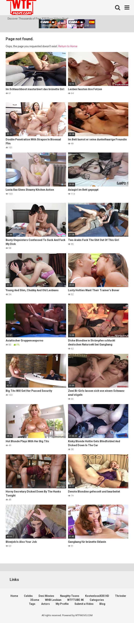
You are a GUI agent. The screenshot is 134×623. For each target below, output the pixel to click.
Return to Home (67, 46)
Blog (102, 603)
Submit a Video (84, 603)
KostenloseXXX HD (97, 595)
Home (14, 595)
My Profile (62, 603)
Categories (97, 599)
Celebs (28, 595)
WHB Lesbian (53, 599)
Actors (45, 603)
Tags (32, 603)
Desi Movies (46, 595)
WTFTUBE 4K (75, 599)
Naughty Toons (69, 595)
